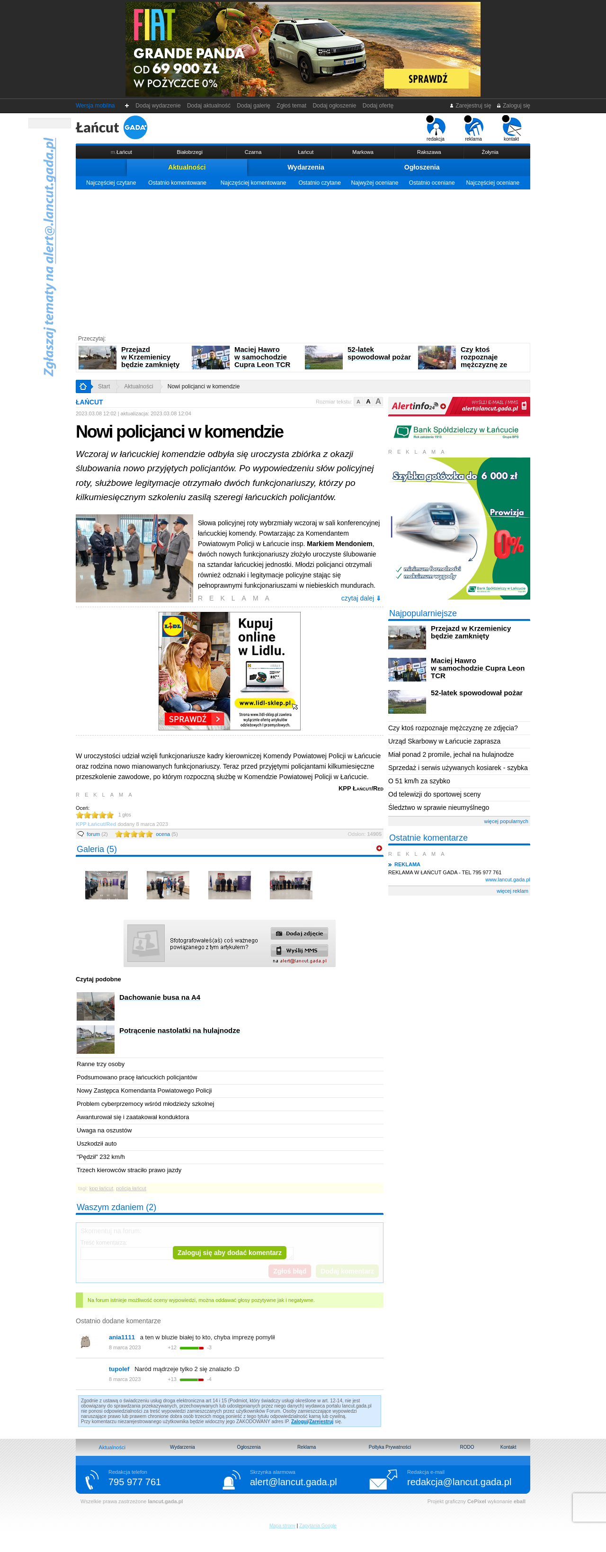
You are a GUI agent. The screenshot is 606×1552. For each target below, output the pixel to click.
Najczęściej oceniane (492, 182)
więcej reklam (512, 891)
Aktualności (186, 167)
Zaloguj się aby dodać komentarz (230, 1252)
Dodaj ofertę (378, 105)
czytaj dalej (361, 598)
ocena (167, 834)
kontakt (511, 128)
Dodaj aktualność (208, 105)
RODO (467, 1447)
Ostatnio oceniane (432, 182)
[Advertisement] (303, 260)
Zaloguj (299, 1421)
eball (520, 1501)
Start (104, 386)
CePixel (476, 1501)
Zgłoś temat (292, 105)
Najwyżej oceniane (374, 182)
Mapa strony (282, 1525)
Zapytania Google (318, 1525)
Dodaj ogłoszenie (334, 105)
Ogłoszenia (422, 167)
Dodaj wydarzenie (158, 105)
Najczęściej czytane (111, 182)
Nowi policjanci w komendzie (204, 386)
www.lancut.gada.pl (507, 879)
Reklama (306, 1447)
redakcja (436, 128)
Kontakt (508, 1447)
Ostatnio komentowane (177, 182)
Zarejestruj (321, 1421)
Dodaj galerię (254, 105)
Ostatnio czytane (319, 182)
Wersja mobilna (95, 105)
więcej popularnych (506, 821)
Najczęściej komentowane (253, 182)
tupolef (119, 1369)
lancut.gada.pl (165, 1501)
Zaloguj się (513, 105)
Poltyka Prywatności (390, 1447)
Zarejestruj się (470, 105)
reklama (473, 128)
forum (97, 834)
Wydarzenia (305, 167)
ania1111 (122, 1337)
